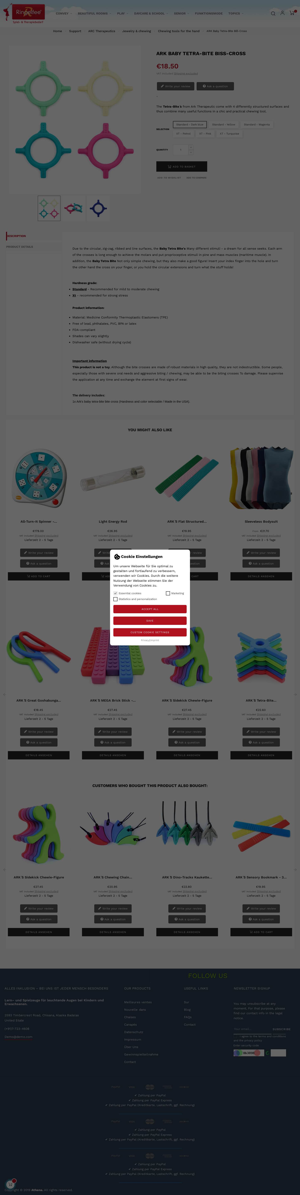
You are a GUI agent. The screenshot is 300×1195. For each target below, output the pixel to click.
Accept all (150, 609)
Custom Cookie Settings (150, 632)
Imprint (155, 640)
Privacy (145, 640)
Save (150, 620)
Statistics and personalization (135, 599)
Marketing (175, 593)
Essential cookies (127, 593)
